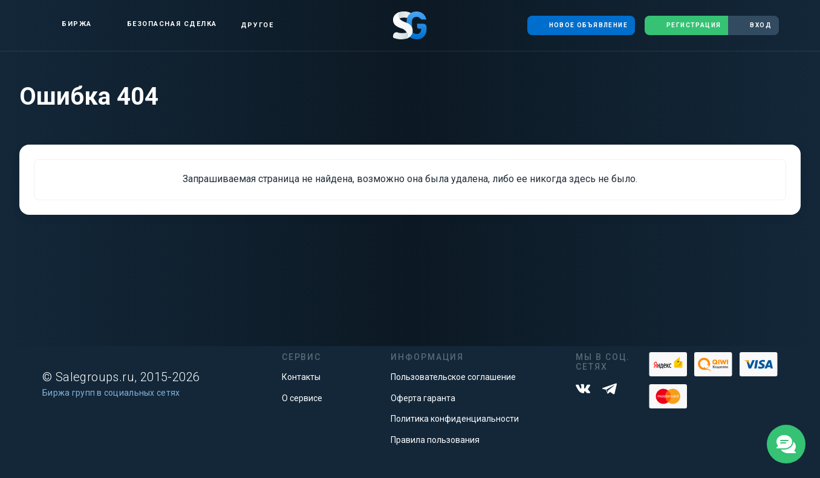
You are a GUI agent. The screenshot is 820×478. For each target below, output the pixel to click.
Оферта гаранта (423, 398)
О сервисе (302, 398)
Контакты (301, 377)
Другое (257, 25)
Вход (753, 25)
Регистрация (686, 25)
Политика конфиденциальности (455, 419)
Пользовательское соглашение (453, 377)
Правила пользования (435, 440)
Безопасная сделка (161, 24)
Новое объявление (581, 25)
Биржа (66, 24)
